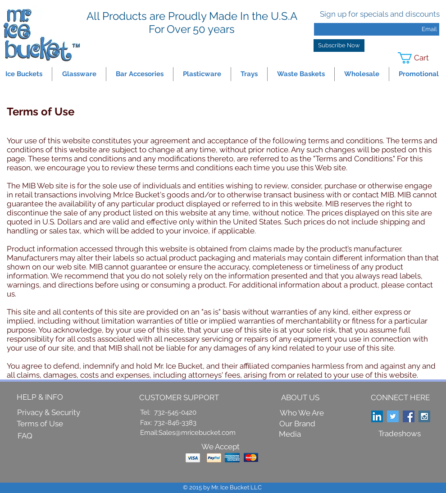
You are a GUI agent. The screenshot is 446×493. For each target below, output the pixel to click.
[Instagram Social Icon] (424, 416)
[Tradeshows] (399, 434)
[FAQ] (24, 436)
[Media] (290, 434)
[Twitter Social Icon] (393, 416)
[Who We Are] (302, 413)
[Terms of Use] (40, 424)
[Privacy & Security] (48, 412)
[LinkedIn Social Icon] (377, 416)
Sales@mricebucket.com (197, 433)
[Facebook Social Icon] (408, 416)
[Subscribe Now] (339, 45)
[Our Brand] (297, 424)
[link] (419, 58)
